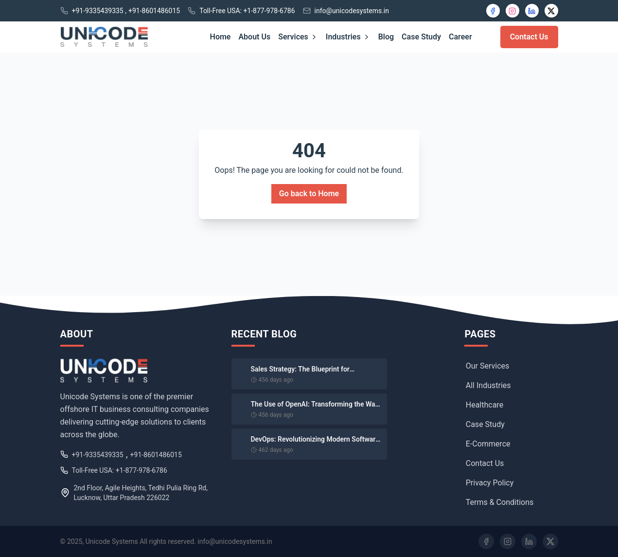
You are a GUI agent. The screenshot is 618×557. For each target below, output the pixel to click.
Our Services (488, 366)
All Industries (488, 385)
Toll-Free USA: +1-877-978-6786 (247, 11)
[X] (551, 11)
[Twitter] (550, 541)
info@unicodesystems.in (352, 11)
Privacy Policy (490, 482)
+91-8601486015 (154, 11)
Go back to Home (309, 193)
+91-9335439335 (98, 11)
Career (460, 36)
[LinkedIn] (532, 11)
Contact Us (529, 36)
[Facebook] (493, 11)
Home (220, 36)
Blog (386, 36)
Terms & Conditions (500, 502)
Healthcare (484, 404)
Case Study (421, 36)
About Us (254, 36)
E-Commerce (488, 443)
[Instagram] (512, 11)
